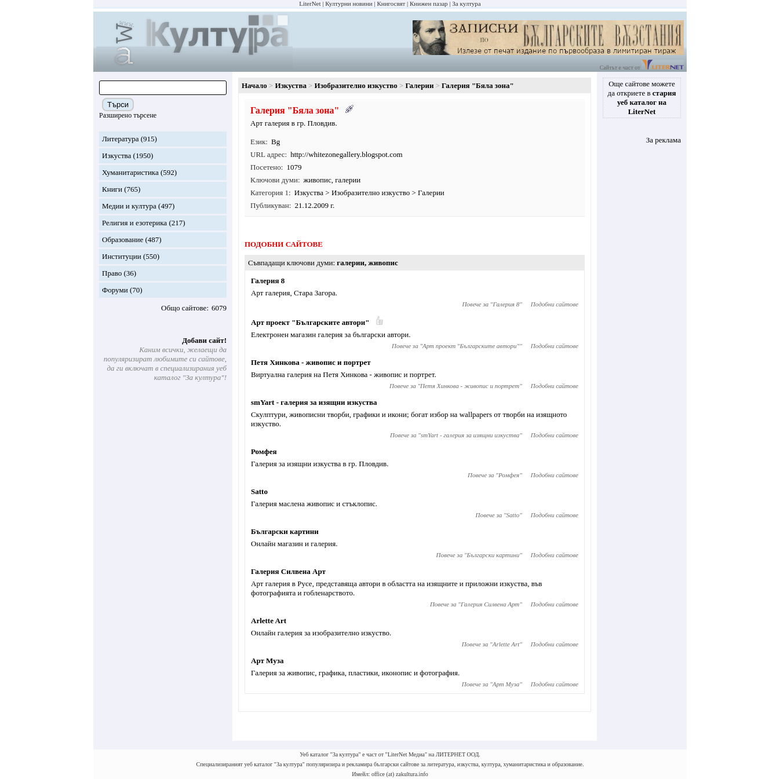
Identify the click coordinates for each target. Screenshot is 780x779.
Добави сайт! (204, 340)
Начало (254, 85)
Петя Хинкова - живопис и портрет (311, 362)
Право (112, 273)
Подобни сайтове (554, 304)
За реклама (663, 140)
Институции (121, 256)
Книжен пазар (429, 3)
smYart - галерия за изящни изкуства (314, 402)
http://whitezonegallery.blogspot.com (346, 154)
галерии (347, 179)
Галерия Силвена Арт (288, 571)
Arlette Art (268, 620)
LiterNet (309, 3)
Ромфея (264, 451)
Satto (259, 491)
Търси (118, 104)
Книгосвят (391, 3)
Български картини (285, 531)
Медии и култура (129, 206)
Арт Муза (267, 660)
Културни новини (348, 3)
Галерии (419, 85)
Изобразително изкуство (356, 85)
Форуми (115, 290)
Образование (122, 239)
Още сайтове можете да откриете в (642, 97)
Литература (120, 138)
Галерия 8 (268, 280)
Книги (112, 189)
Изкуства (116, 155)
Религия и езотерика (134, 222)
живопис (317, 179)
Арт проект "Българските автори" (310, 322)
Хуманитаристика (130, 172)
